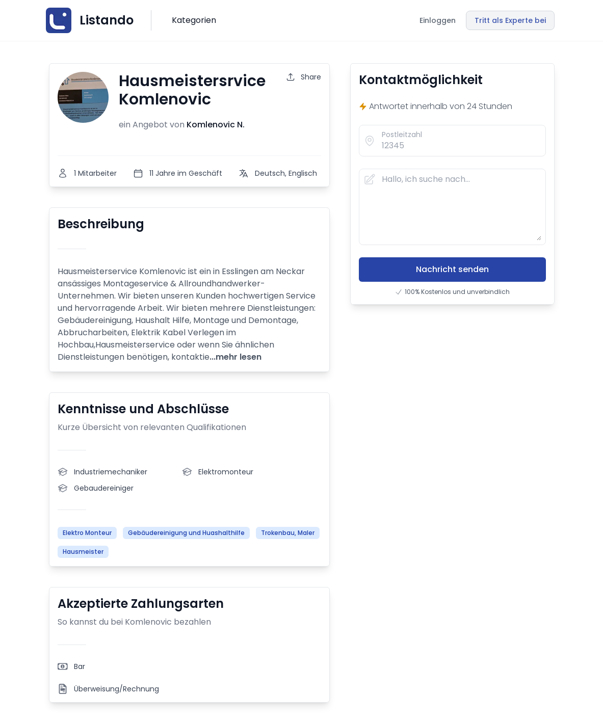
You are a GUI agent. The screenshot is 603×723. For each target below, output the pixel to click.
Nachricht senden (452, 269)
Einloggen (438, 20)
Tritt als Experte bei (510, 20)
